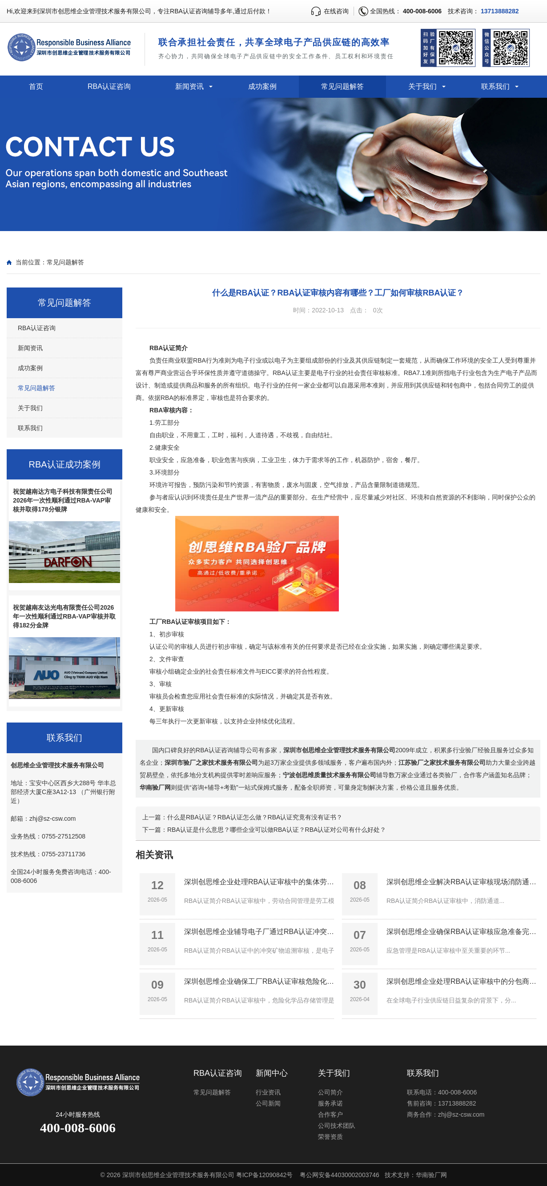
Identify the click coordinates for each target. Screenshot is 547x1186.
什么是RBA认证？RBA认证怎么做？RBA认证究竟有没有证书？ (254, 817)
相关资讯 (154, 855)
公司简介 (330, 1092)
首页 (36, 86)
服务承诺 (330, 1103)
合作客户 (330, 1114)
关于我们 (422, 86)
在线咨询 (336, 11)
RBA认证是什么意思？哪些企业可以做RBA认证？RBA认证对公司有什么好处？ (276, 829)
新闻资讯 (189, 86)
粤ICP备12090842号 (264, 1174)
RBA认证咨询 (109, 86)
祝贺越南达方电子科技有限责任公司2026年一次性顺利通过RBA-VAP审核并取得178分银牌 (63, 500)
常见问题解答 (342, 86)
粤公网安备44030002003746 (339, 1174)
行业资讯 (268, 1092)
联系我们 (495, 86)
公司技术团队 (336, 1125)
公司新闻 (268, 1103)
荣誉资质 (330, 1136)
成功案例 (262, 86)
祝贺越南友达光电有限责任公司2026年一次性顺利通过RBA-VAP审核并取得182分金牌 (64, 616)
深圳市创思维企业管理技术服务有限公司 (178, 1174)
